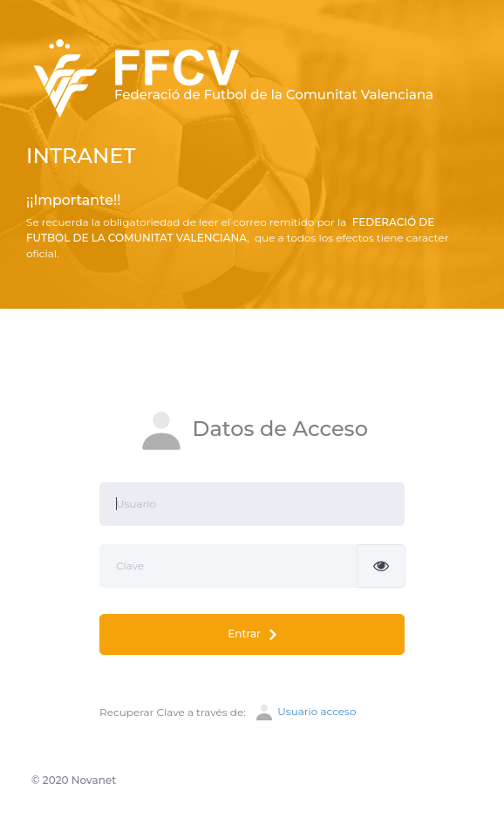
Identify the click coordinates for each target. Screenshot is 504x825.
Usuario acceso (305, 712)
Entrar (252, 634)
